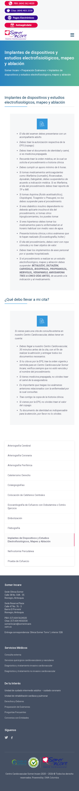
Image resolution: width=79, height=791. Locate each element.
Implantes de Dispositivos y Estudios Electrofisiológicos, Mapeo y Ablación (29, 540)
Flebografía (14, 528)
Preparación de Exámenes (17, 707)
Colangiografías (16, 485)
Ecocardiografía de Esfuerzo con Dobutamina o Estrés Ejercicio (37, 506)
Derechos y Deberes (14, 701)
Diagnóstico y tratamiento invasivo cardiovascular (28, 665)
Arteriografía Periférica (20, 465)
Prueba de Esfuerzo (18, 561)
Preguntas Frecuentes (15, 712)
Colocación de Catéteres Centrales (26, 495)
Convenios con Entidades (17, 718)
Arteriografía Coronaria (20, 455)
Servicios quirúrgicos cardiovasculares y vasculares (29, 660)
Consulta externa (13, 655)
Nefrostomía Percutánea (21, 551)
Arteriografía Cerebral (19, 445)
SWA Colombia (51, 777)
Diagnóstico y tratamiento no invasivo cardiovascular (30, 671)
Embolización (15, 518)
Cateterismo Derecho (19, 475)
